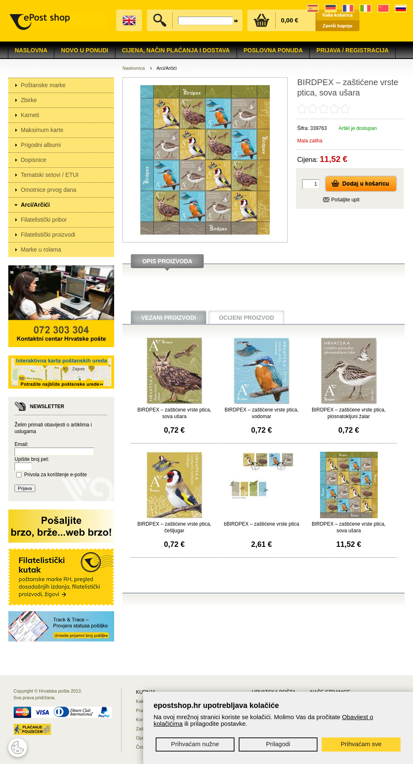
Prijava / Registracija (352, 50)
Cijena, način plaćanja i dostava (176, 50)
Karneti (30, 115)
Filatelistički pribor (44, 219)
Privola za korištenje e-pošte (55, 475)
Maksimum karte (42, 130)
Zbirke (29, 100)
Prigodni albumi (41, 145)
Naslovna (31, 50)
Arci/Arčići (35, 204)
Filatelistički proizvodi (48, 234)
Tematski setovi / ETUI (49, 174)
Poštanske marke (43, 85)
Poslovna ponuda (273, 50)
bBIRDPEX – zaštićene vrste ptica (261, 524)
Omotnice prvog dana (48, 189)
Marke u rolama (41, 249)
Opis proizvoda (167, 261)
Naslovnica (133, 68)
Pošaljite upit (345, 200)
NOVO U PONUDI (84, 50)
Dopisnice (33, 160)
